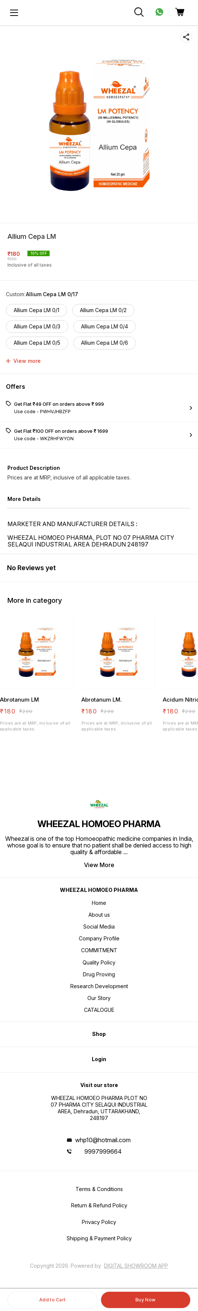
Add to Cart (52, 1299)
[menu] (14, 13)
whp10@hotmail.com (103, 1140)
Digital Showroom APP (136, 1265)
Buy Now (145, 1299)
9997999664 (103, 1151)
